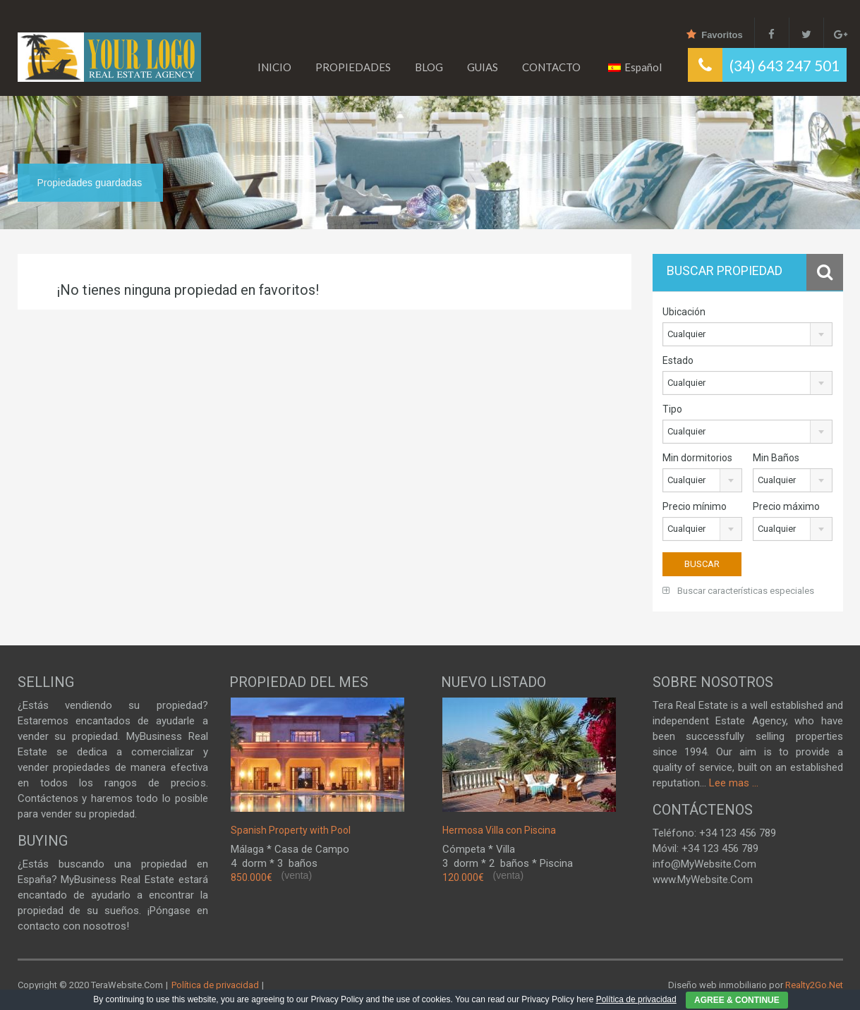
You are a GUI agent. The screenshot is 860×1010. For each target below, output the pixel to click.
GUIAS (482, 67)
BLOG (429, 67)
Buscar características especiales (738, 590)
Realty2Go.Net (814, 985)
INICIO (274, 67)
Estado (678, 360)
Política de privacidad (214, 985)
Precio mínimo (694, 506)
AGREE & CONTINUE (737, 1000)
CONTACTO (551, 67)
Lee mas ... (733, 783)
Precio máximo (786, 506)
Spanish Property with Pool (291, 830)
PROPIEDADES (353, 67)
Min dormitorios (697, 457)
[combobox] (747, 334)
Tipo (672, 409)
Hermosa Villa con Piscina (499, 830)
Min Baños (776, 457)
